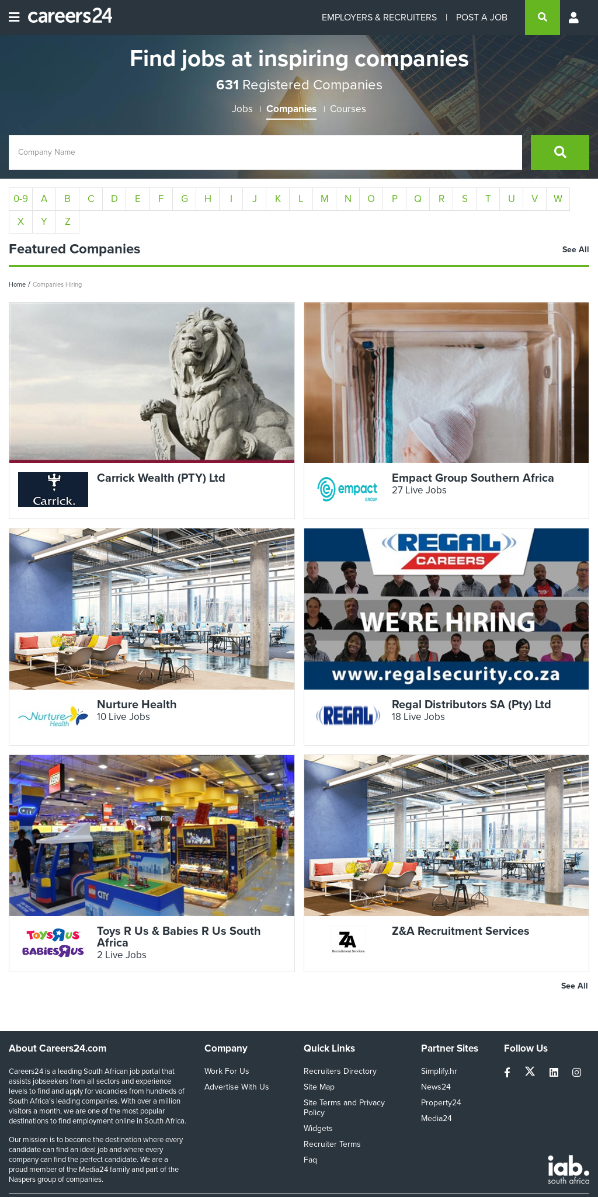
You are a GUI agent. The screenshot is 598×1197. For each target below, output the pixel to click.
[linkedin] (555, 1073)
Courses (348, 109)
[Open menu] (14, 17)
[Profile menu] (574, 17)
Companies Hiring (57, 284)
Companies (291, 109)
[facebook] (508, 1073)
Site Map (319, 1087)
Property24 (441, 1103)
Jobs (242, 109)
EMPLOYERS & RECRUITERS (379, 17)
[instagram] (576, 1073)
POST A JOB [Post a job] (481, 17)
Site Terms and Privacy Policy (344, 1108)
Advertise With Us (236, 1087)
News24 (436, 1087)
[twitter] (531, 1073)
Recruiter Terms (332, 1144)
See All (575, 249)
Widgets (318, 1128)
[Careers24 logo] (65, 17)
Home (17, 284)
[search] (542, 17)
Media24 (436, 1118)
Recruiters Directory (340, 1071)
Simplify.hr (439, 1071)
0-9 (20, 199)
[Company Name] (265, 152)
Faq (310, 1160)
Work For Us (226, 1071)
